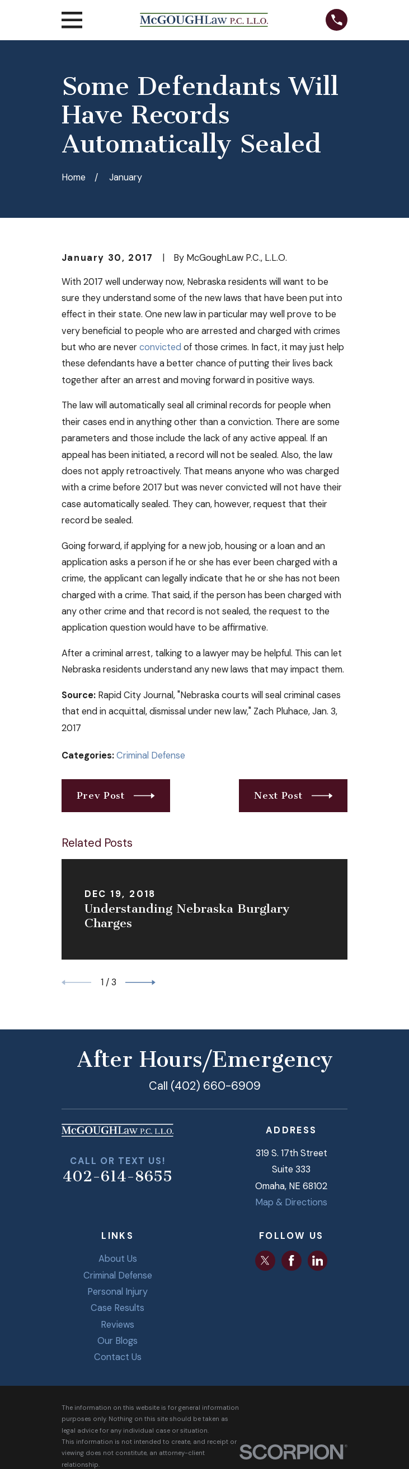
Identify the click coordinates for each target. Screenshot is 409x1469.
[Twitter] (265, 1260)
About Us (117, 1259)
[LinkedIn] (317, 1260)
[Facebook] (291, 1260)
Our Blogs (117, 1341)
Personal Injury (117, 1292)
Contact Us (118, 1357)
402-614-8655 (117, 1176)
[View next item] (140, 982)
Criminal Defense (150, 755)
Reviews (117, 1324)
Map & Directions (291, 1202)
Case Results (117, 1308)
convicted (160, 347)
